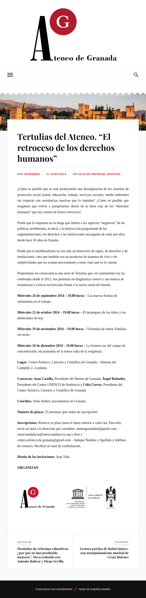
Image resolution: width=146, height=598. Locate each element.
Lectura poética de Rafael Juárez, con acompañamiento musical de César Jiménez (104, 553)
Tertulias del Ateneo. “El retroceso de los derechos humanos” (66, 147)
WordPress (64, 589)
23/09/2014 (58, 174)
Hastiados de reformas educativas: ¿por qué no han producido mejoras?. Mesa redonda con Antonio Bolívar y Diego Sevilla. (43, 555)
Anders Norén (100, 589)
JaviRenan (32, 174)
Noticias (114, 174)
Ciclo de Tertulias (92, 174)
